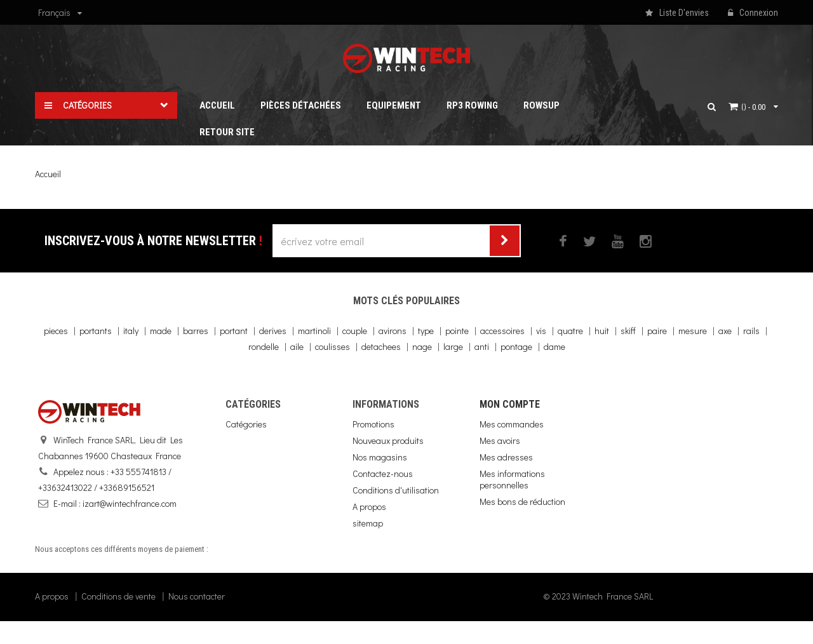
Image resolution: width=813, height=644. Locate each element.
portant (234, 331)
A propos (369, 506)
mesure (692, 331)
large (453, 346)
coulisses (332, 346)
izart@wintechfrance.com (130, 503)
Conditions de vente (118, 619)
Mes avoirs (500, 440)
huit (602, 331)
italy (130, 331)
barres (195, 331)
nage (422, 346)
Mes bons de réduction (522, 501)
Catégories (246, 424)
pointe (457, 331)
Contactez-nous (383, 473)
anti (481, 346)
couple (354, 331)
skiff (628, 331)
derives (272, 331)
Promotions (373, 424)
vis (541, 331)
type (426, 331)
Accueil (48, 174)
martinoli (314, 331)
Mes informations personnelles (512, 479)
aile (297, 346)
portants (95, 331)
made (160, 331)
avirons (392, 331)
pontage (516, 346)
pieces (56, 331)
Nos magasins (380, 457)
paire (657, 331)
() (753, 106)
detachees (381, 346)
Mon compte (510, 404)
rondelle (263, 346)
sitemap (368, 523)
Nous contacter (196, 619)
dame (554, 346)
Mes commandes (512, 424)
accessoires (502, 331)
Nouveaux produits (388, 440)
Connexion (753, 13)
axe (725, 331)
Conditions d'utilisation (396, 490)
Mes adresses (506, 457)
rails (751, 331)
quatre (570, 331)
